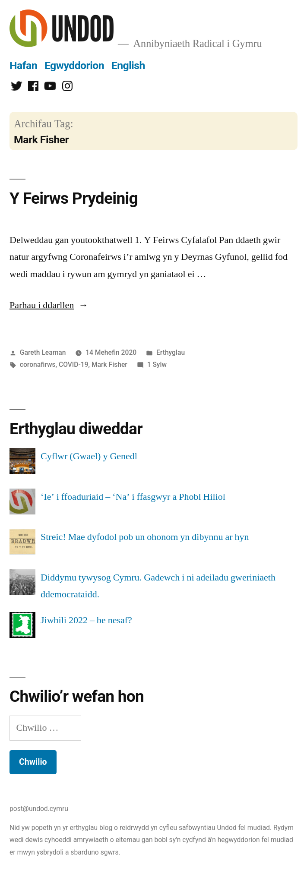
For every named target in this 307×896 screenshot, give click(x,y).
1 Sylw (157, 364)
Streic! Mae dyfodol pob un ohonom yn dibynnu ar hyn (145, 537)
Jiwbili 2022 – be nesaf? (86, 620)
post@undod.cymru (38, 809)
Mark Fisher (109, 364)
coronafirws (38, 364)
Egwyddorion (74, 65)
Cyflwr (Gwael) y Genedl (89, 456)
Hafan (23, 65)
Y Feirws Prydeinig (73, 198)
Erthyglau (170, 352)
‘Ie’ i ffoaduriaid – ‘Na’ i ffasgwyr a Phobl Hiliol (133, 497)
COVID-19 (74, 364)
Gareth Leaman (43, 352)
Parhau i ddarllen (48, 305)
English (128, 65)
